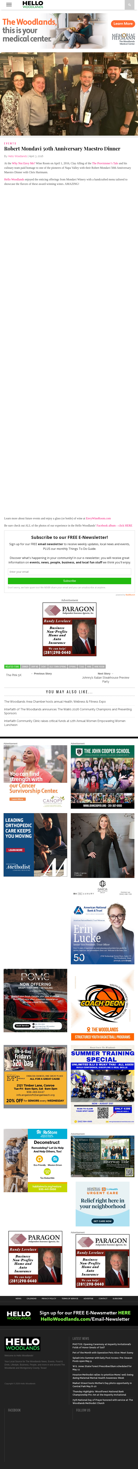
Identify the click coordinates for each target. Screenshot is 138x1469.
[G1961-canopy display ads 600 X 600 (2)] (35, 808)
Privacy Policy (49, 1299)
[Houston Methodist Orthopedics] (35, 876)
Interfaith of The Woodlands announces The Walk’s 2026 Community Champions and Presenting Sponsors (68, 711)
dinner (25, 666)
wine (89, 666)
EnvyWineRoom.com (98, 518)
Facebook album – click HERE (114, 525)
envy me (34, 666)
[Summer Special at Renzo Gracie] (102, 1123)
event (44, 666)
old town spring (57, 666)
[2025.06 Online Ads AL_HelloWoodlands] (35, 1107)
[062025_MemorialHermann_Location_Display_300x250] (103, 1225)
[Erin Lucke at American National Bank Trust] (102, 963)
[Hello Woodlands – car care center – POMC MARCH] (35, 1031)
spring (72, 666)
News (18, 1299)
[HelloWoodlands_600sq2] (102, 808)
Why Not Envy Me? (23, 163)
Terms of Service (70, 1299)
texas (81, 666)
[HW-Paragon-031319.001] (69, 655)
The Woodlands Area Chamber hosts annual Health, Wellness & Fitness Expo (55, 701)
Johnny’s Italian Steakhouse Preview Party (105, 679)
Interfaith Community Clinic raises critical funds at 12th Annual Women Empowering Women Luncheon (64, 723)
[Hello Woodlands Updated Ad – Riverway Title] (102, 1176)
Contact (103, 1299)
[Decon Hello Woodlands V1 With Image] (35, 1191)
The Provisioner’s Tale (105, 163)
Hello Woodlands (17, 156)
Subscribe (117, 1299)
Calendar (31, 1299)
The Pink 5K (14, 675)
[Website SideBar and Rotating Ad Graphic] (102, 1040)
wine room (99, 666)
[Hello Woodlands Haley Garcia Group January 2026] (102, 895)
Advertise (88, 1299)
